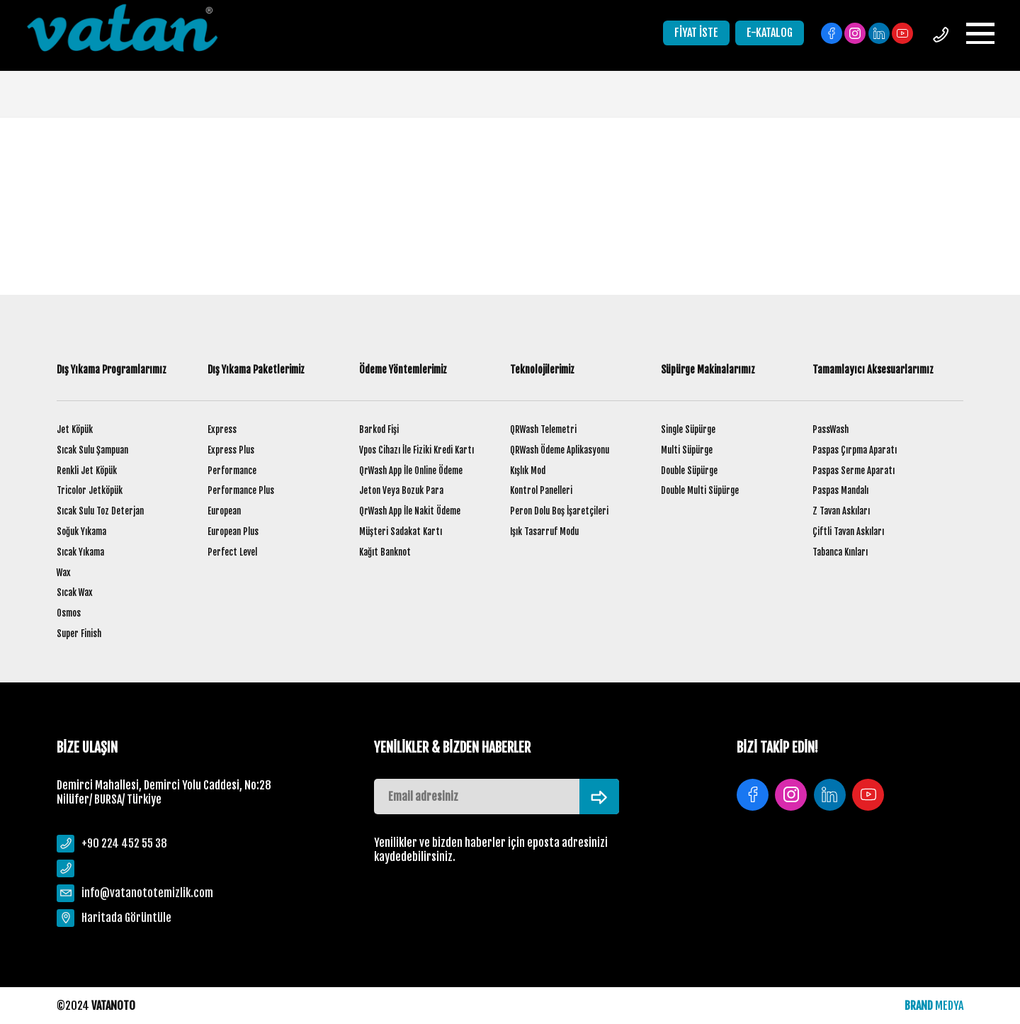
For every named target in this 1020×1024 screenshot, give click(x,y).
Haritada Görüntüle (126, 918)
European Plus (233, 531)
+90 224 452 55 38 (124, 843)
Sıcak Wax (75, 592)
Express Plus (231, 450)
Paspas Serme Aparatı (853, 470)
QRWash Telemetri (543, 429)
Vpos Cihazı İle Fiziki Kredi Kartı (416, 450)
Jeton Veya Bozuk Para (401, 490)
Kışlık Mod (527, 470)
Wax (64, 572)
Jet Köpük (75, 429)
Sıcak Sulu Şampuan (92, 450)
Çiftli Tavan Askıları (848, 531)
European (224, 511)
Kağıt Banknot (385, 552)
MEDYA (934, 1005)
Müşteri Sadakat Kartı (400, 531)
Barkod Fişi (379, 429)
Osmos (69, 613)
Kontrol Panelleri (541, 490)
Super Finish (79, 633)
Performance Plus (241, 490)
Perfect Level (232, 552)
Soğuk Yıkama (81, 531)
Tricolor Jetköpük (90, 490)
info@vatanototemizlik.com (147, 893)
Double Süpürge (689, 470)
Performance (232, 470)
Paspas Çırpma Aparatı (854, 450)
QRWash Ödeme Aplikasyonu (559, 450)
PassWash (830, 429)
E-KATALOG (770, 33)
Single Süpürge (688, 429)
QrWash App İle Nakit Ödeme (409, 511)
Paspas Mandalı (840, 490)
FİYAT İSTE (696, 33)
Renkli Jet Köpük (87, 470)
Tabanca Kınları (840, 552)
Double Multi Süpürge (700, 490)
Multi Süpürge (687, 450)
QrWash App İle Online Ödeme (411, 470)
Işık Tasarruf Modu (544, 531)
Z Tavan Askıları (841, 511)
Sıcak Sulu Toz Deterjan (100, 511)
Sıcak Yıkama (80, 552)
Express (222, 429)
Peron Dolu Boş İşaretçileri (559, 511)
